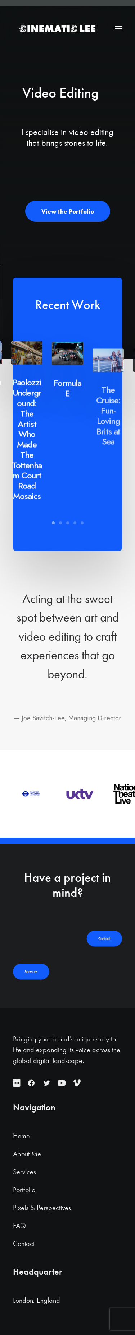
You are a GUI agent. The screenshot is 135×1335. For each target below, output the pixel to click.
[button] (118, 28)
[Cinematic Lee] (57, 28)
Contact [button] (104, 938)
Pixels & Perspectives (42, 1207)
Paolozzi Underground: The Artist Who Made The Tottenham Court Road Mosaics (27, 470)
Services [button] (31, 971)
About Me (27, 1153)
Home (21, 1136)
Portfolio (24, 1189)
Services (24, 1171)
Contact (24, 1243)
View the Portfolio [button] (67, 211)
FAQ (19, 1225)
